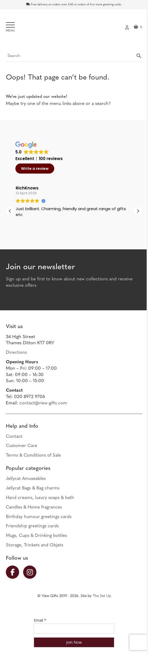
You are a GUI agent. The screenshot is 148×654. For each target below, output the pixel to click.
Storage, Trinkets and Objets (34, 545)
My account (127, 26)
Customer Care (21, 446)
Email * (40, 620)
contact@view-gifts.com (43, 403)
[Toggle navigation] (10, 27)
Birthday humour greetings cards (38, 517)
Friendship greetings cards (32, 526)
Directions (16, 352)
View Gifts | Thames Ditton (74, 28)
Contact (14, 436)
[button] (138, 211)
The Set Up (102, 596)
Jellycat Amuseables (26, 478)
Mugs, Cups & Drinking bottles (36, 535)
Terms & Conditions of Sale (33, 455)
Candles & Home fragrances (34, 507)
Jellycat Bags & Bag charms (33, 488)
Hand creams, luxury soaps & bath (40, 498)
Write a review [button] (35, 168)
